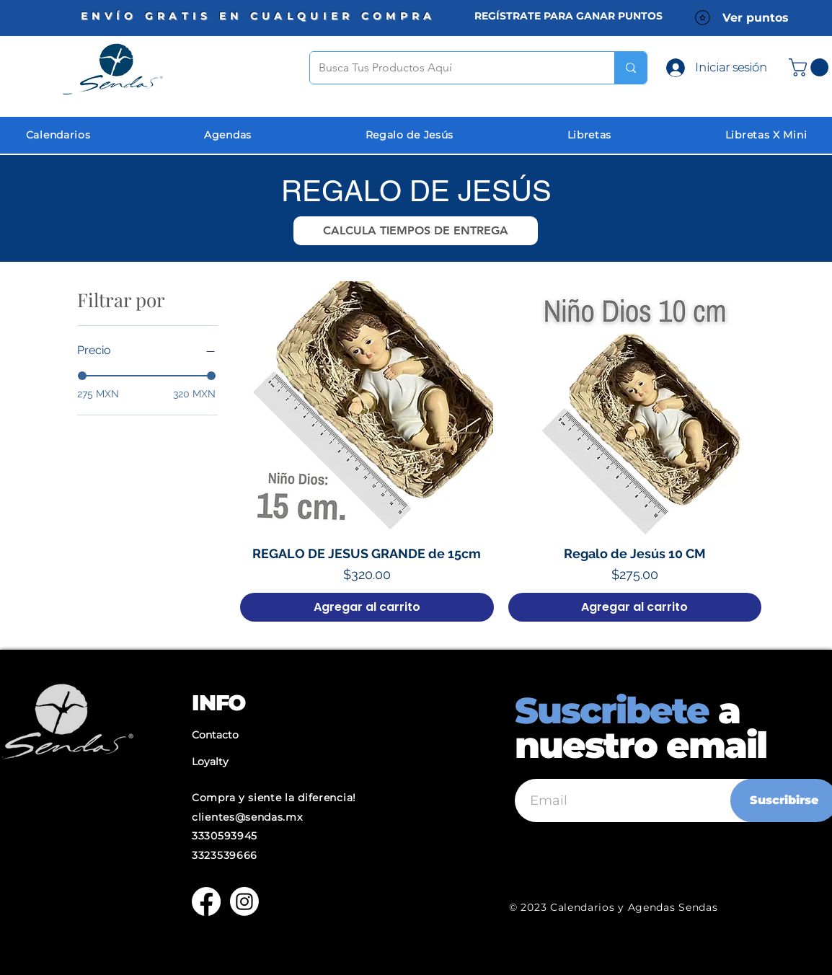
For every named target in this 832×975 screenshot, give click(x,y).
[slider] (82, 375)
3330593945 (224, 835)
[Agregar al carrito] (366, 607)
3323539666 (224, 855)
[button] (415, 230)
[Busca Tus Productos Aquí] (451, 68)
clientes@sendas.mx (247, 817)
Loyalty (210, 761)
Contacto (215, 734)
